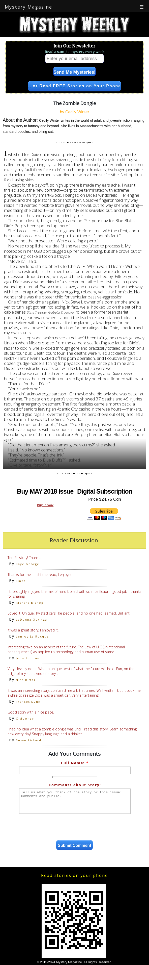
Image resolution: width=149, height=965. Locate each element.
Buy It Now (45, 505)
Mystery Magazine (28, 7)
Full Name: (75, 762)
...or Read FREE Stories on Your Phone (74, 86)
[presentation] (75, 827)
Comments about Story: (75, 784)
